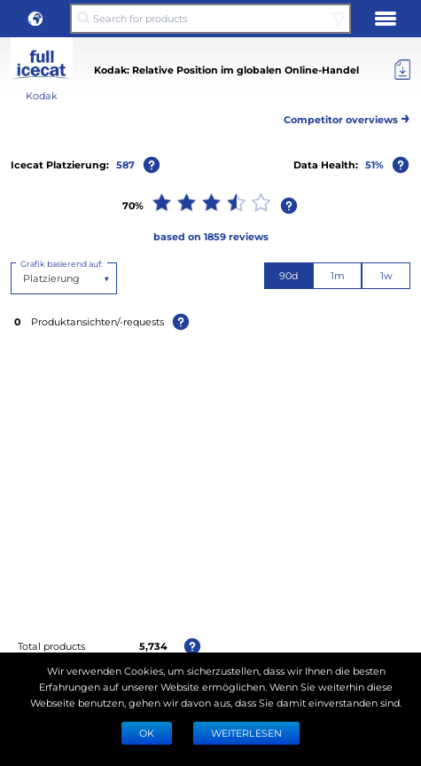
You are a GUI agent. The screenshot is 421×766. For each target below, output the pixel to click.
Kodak (42, 95)
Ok (146, 733)
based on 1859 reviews (211, 236)
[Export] (402, 70)
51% (374, 164)
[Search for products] (210, 19)
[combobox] (24, 278)
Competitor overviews (347, 116)
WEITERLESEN (246, 733)
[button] (35, 19)
